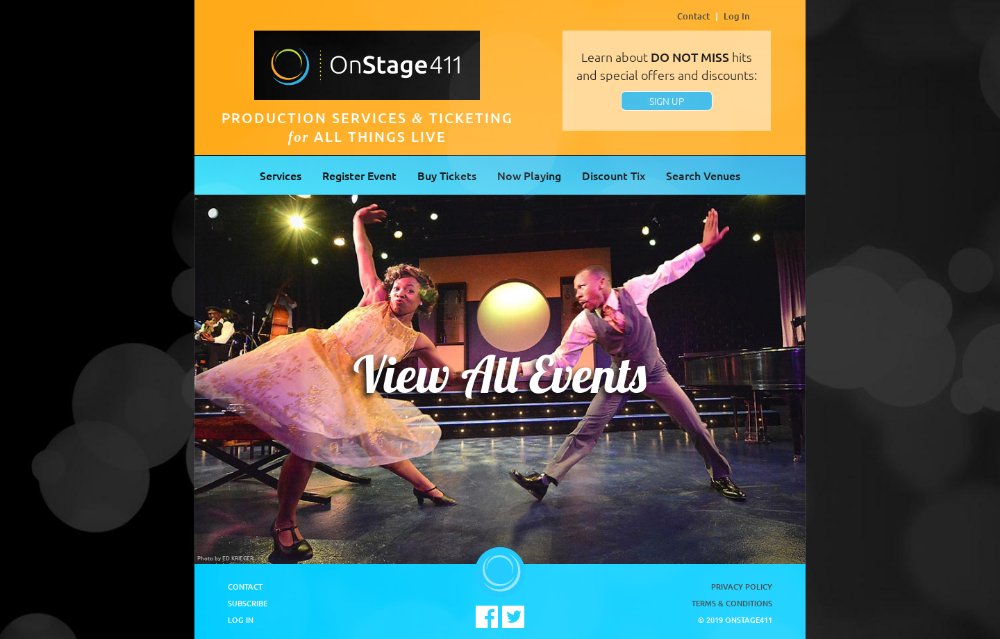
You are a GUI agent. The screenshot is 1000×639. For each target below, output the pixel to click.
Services (280, 175)
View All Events (500, 374)
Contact (693, 16)
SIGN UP (666, 101)
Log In (737, 16)
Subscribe (247, 603)
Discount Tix (613, 175)
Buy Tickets (446, 175)
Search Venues (703, 175)
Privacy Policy (741, 586)
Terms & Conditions (732, 603)
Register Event (359, 175)
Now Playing (529, 175)
